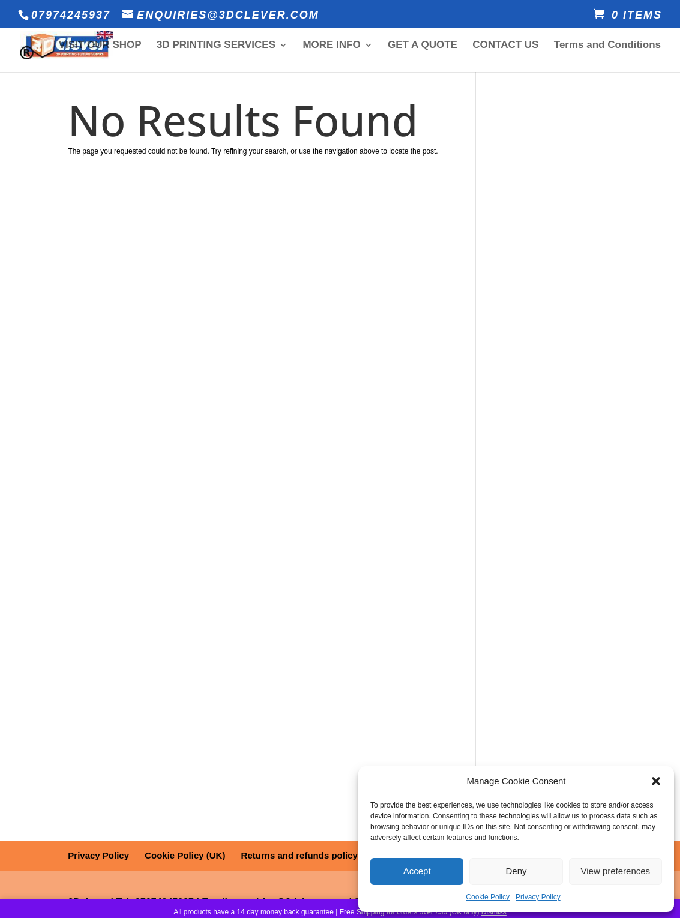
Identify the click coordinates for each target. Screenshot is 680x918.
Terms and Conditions (607, 45)
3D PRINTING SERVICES (216, 45)
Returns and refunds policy (299, 855)
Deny (515, 871)
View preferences (616, 871)
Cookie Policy (488, 897)
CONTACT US (505, 45)
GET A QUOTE (422, 45)
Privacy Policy (538, 897)
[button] (656, 781)
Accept (417, 871)
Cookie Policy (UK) (185, 855)
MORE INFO (331, 45)
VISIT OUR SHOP (100, 45)
